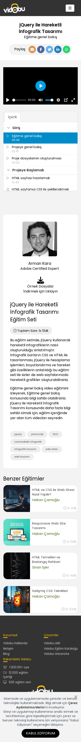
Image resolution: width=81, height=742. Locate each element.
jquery (18, 434)
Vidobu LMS (52, 643)
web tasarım (22, 456)
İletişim (8, 649)
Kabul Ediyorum (40, 733)
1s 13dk (30, 331)
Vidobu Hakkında (15, 643)
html (55, 434)
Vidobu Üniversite (56, 654)
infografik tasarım (25, 449)
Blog (6, 654)
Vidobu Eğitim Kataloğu (61, 649)
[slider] (19, 100)
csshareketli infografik (28, 441)
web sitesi (52, 449)
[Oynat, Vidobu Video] (7, 99)
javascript (37, 434)
